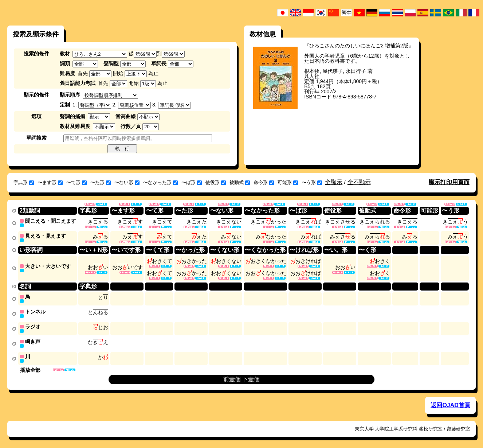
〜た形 (100, 182)
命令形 (264, 182)
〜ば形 (191, 182)
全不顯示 (359, 182)
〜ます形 (50, 182)
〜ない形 (127, 182)
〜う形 (312, 182)
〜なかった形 (160, 182)
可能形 (288, 182)
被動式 (239, 182)
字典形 (23, 182)
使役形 (215, 182)
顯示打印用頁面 (449, 182)
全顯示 (333, 182)
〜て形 (76, 182)
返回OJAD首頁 (450, 402)
